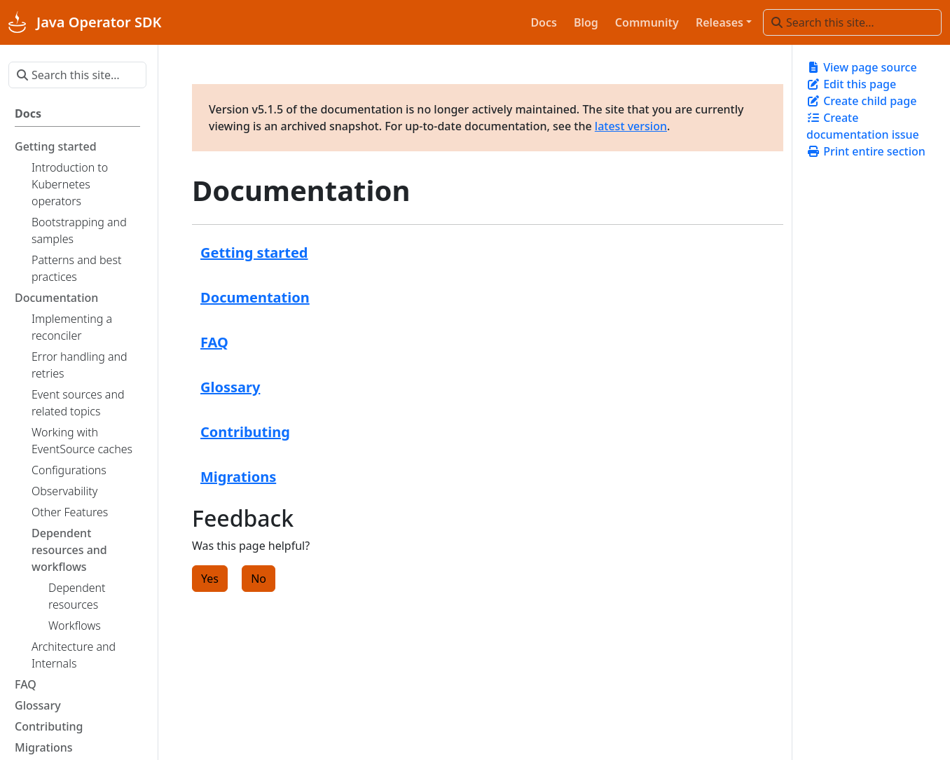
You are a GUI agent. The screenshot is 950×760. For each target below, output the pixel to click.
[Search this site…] (852, 22)
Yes (210, 578)
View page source (861, 67)
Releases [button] (719, 22)
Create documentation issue (862, 126)
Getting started (254, 252)
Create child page (861, 101)
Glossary (230, 387)
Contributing (245, 431)
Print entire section (865, 151)
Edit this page (851, 84)
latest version (631, 126)
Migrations (238, 476)
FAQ (214, 342)
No (258, 578)
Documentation (255, 297)
